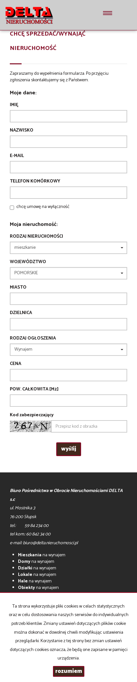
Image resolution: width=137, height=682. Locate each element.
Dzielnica (21, 313)
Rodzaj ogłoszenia (33, 338)
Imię (14, 105)
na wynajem (41, 555)
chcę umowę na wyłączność (42, 207)
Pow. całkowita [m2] (34, 389)
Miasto (18, 287)
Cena (15, 364)
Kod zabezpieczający (32, 415)
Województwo (28, 262)
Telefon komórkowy (35, 181)
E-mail (17, 156)
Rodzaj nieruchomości (36, 236)
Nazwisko (21, 130)
